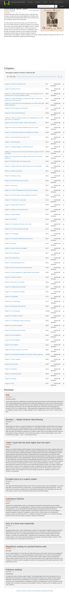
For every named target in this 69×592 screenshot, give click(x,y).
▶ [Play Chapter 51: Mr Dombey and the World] (63, 330)
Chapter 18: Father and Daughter (13, 171)
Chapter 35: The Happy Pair (12, 253)
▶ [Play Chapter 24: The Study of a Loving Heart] (63, 200)
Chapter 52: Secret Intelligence (13, 335)
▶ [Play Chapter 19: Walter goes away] (63, 175)
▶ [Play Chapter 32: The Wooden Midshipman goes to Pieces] (63, 238)
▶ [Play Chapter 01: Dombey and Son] (63, 89)
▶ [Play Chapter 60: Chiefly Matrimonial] (63, 374)
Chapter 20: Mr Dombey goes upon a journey (16, 180)
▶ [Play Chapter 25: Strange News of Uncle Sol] (63, 204)
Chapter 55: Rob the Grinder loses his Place (16, 349)
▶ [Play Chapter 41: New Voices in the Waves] (63, 282)
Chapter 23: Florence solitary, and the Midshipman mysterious (21, 195)
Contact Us (19, 590)
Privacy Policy (36, 590)
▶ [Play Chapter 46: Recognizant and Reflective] (63, 306)
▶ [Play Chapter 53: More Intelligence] (63, 340)
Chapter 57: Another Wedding (12, 359)
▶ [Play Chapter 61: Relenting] (63, 378)
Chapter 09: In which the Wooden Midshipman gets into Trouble (21, 127)
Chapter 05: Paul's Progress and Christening (16, 108)
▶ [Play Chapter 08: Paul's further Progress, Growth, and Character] (63, 122)
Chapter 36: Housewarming (12, 258)
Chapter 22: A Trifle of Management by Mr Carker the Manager (21, 190)
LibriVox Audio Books (18, 2)
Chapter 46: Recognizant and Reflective (15, 306)
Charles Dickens (9, 11)
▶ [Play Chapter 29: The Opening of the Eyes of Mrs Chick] (63, 224)
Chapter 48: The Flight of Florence (14, 316)
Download (37, 2)
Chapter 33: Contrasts (10, 243)
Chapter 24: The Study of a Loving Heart (15, 200)
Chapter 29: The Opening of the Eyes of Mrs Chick (18, 224)
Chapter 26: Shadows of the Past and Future (16, 209)
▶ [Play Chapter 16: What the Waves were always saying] (63, 161)
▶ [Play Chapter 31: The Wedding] (63, 233)
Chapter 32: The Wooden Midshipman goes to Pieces (19, 238)
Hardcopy (30, 2)
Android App (44, 590)
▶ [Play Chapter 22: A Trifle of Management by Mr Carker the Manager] (63, 190)
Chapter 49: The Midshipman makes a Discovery (17, 320)
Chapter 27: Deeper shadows (12, 214)
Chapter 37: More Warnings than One (14, 262)
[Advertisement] (34, 52)
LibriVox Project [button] (59, 2)
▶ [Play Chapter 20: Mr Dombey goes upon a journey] (63, 180)
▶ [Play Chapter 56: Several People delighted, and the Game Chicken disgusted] (63, 354)
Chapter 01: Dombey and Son (12, 89)
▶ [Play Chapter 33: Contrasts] (63, 243)
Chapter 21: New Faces (11, 185)
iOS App (50, 590)
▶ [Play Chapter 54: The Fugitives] (63, 345)
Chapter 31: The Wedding (11, 233)
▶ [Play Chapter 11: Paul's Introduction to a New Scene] (63, 137)
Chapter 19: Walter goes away (13, 175)
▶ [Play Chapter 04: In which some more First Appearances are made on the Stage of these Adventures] (63, 103)
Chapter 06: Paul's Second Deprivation (15, 113)
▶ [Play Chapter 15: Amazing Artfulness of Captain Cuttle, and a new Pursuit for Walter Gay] (63, 156)
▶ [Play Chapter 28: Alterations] (63, 219)
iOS (51, 2)
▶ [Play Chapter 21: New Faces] (63, 185)
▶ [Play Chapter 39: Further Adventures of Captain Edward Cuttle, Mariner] (63, 272)
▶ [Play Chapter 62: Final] (63, 383)
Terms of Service (27, 590)
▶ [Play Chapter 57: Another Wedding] (63, 359)
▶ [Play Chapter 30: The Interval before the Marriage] (63, 229)
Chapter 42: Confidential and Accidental (15, 287)
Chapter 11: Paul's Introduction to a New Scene (17, 137)
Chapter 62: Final (9, 383)
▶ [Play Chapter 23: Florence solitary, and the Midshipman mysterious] (63, 195)
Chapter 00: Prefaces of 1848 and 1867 (15, 84)
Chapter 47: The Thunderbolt (12, 311)
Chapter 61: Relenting (10, 378)
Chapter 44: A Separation (11, 296)
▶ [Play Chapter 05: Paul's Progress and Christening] (63, 108)
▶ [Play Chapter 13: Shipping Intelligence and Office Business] (63, 147)
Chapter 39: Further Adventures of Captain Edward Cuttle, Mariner (22, 272)
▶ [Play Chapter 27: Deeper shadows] (63, 214)
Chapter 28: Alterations (11, 219)
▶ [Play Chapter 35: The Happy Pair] (63, 253)
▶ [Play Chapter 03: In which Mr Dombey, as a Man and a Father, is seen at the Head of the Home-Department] (63, 98)
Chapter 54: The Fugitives (11, 345)
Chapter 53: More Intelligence (12, 340)
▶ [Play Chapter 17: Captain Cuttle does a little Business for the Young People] (63, 166)
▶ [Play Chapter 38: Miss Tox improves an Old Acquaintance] (63, 267)
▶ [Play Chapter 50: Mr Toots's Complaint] (63, 325)
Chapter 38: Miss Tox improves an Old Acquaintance (18, 267)
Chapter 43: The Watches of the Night (15, 291)
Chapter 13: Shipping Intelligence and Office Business (19, 147)
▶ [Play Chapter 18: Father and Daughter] (63, 171)
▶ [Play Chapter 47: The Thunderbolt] (63, 311)
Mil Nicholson (36, 10)
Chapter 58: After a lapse (11, 364)
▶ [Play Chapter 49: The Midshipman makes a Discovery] (63, 320)
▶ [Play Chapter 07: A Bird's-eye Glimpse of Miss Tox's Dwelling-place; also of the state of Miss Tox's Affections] (63, 118)
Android (45, 2)
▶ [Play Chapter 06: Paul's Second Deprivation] (63, 113)
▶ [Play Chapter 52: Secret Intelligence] (63, 335)
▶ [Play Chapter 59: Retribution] (63, 369)
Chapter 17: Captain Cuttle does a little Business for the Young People (23, 166)
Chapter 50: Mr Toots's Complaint (13, 325)
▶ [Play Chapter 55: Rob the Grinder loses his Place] (63, 349)
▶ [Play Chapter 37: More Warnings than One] (63, 262)
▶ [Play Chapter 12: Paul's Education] (63, 142)
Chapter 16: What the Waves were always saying (18, 161)
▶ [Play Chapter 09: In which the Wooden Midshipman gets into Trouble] (63, 127)
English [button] (62, 6)
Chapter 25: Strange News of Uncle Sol (15, 204)
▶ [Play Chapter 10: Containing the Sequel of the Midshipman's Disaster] (63, 132)
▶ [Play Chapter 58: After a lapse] (63, 364)
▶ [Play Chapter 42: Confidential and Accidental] (63, 287)
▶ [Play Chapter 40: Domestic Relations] (63, 277)
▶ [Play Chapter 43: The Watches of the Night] (63, 291)
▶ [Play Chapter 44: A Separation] (63, 296)
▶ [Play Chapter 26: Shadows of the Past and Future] (63, 209)
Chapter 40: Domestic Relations (13, 277)
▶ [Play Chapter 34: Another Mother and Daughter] (63, 248)
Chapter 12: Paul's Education (12, 142)
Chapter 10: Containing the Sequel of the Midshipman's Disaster (21, 132)
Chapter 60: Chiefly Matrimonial (13, 374)
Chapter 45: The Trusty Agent (12, 301)
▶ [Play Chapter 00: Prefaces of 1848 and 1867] (63, 84)
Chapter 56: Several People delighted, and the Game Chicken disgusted (24, 354)
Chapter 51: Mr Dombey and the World (15, 330)
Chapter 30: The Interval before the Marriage (16, 229)
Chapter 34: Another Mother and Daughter (16, 248)
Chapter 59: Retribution (11, 369)
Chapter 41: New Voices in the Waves (15, 282)
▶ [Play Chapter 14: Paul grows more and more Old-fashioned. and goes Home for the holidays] (63, 151)
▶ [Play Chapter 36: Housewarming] (63, 258)
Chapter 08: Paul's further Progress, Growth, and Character (20, 122)
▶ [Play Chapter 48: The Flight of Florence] (63, 316)
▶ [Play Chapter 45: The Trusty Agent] (63, 301)
